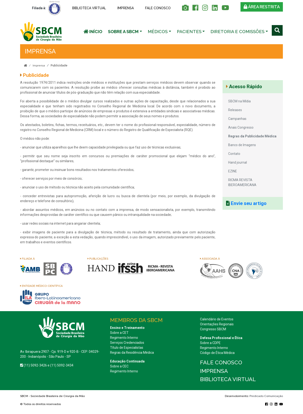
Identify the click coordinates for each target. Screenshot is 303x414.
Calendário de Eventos (216, 319)
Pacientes (189, 31)
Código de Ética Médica (217, 353)
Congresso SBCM (213, 329)
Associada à (210, 258)
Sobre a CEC (119, 366)
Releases (235, 110)
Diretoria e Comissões (237, 31)
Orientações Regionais (217, 324)
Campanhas (237, 119)
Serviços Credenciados (127, 342)
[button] (125, 31)
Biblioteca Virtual (89, 8)
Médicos (158, 31)
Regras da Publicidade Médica (252, 136)
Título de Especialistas (126, 347)
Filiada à (27, 258)
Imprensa (125, 8)
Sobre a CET (119, 333)
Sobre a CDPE (210, 343)
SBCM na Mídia (239, 101)
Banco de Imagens (242, 145)
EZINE (232, 171)
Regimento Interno (124, 338)
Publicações (98, 258)
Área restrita (262, 6)
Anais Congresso (241, 127)
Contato (234, 154)
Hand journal (237, 162)
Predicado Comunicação (266, 396)
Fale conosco (158, 8)
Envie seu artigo (249, 203)
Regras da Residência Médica (132, 352)
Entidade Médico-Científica (41, 286)
